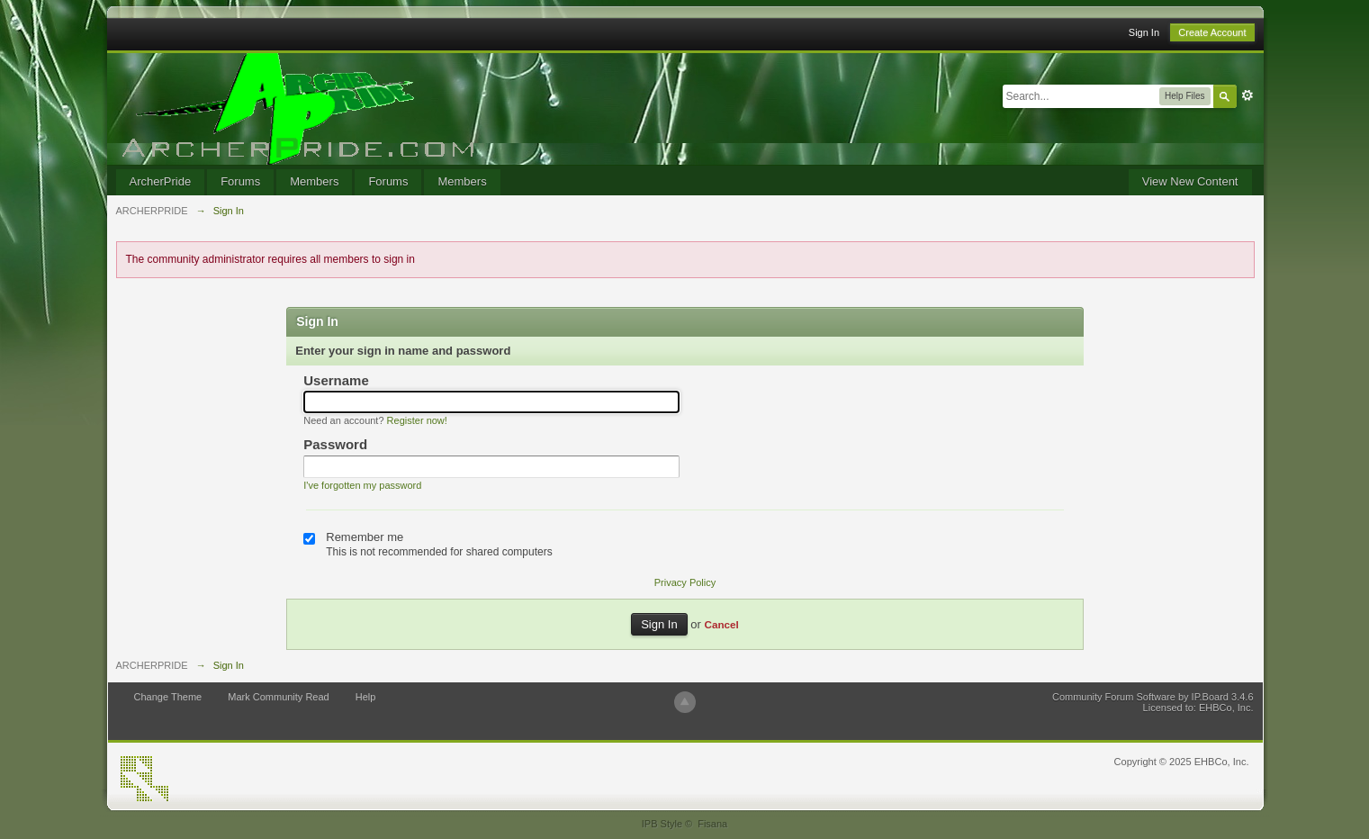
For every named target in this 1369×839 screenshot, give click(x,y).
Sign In (1144, 32)
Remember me (364, 537)
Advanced (1247, 95)
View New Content (1190, 181)
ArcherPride (161, 181)
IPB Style (662, 823)
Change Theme (168, 696)
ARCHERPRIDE (152, 665)
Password (335, 444)
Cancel (721, 624)
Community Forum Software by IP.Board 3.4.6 (1153, 696)
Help (366, 696)
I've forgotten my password (362, 485)
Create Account (1212, 32)
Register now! (417, 420)
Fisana (712, 823)
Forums (240, 181)
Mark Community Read (278, 696)
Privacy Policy (685, 582)
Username (336, 380)
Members (314, 181)
